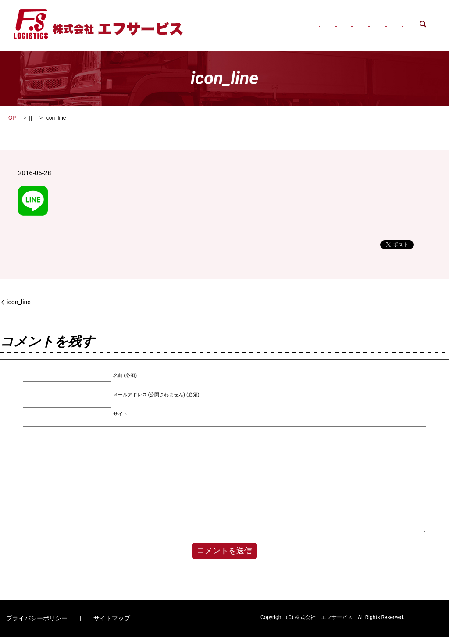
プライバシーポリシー (37, 618)
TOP (10, 118)
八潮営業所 (370, 17)
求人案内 (412, 17)
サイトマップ (111, 618)
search (204, 30)
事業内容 (283, 17)
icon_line (19, 302)
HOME (208, 17)
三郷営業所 (325, 17)
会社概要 (243, 17)
